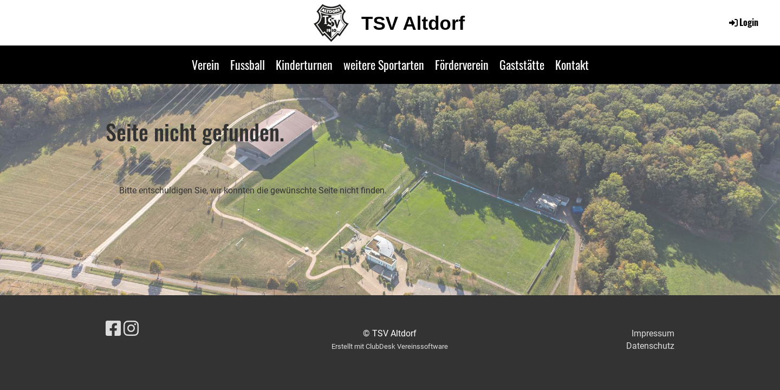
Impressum (653, 333)
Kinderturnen (304, 64)
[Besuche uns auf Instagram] (131, 328)
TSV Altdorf (413, 23)
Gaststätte (521, 64)
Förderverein (462, 64)
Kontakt (572, 64)
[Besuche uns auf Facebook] (113, 328)
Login (742, 22)
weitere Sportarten (383, 64)
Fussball (247, 64)
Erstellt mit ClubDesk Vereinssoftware (390, 346)
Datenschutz (650, 346)
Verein (205, 64)
